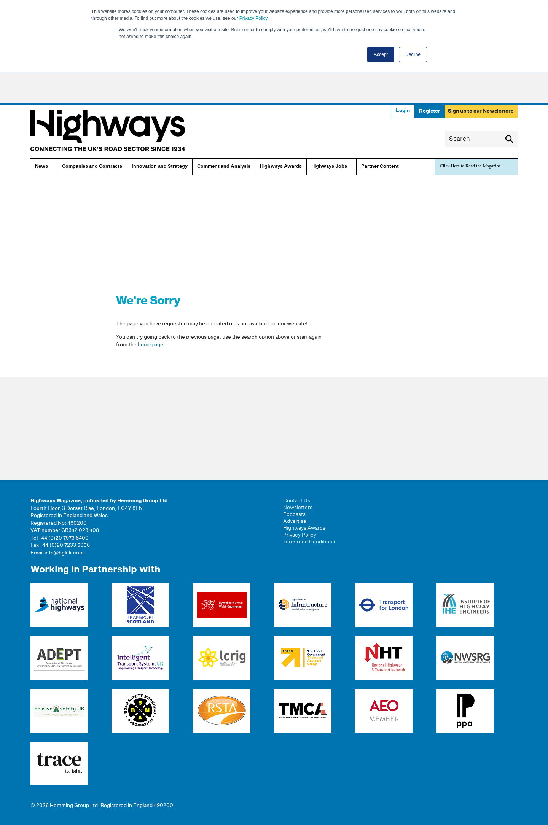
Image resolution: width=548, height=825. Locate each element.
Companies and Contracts (92, 166)
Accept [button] (381, 54)
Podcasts (294, 514)
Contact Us (296, 501)
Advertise (294, 521)
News (41, 166)
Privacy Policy (253, 18)
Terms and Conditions (309, 542)
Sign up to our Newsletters (480, 111)
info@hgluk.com (64, 553)
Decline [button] (413, 54)
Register (429, 111)
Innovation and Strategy (160, 166)
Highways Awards (281, 166)
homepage (150, 345)
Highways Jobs (329, 166)
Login (403, 111)
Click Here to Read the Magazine (470, 166)
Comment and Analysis (223, 166)
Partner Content (380, 166)
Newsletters (297, 507)
